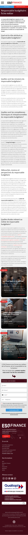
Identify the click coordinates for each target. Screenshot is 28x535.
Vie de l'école (10, 515)
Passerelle (4, 466)
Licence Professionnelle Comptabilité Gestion (12, 313)
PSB (17, 512)
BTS (3, 461)
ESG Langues (20, 514)
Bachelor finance (6, 463)
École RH (20, 512)
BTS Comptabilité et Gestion (13, 281)
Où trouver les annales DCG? (9, 450)
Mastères (4, 468)
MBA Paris (7, 512)
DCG (3, 465)
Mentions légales (8, 530)
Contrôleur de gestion (7, 445)
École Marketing (13, 512)
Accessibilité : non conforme (17, 530)
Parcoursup (18, 517)
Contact (6, 436)
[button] (14, 521)
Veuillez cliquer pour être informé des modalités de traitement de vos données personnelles (14, 414)
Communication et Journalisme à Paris (9, 514)
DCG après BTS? (6, 446)
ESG (24, 514)
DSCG (3, 470)
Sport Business (5, 515)
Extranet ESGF (5, 448)
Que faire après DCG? (7, 451)
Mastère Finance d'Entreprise (14, 344)
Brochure (7, 6)
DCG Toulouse (17, 515)
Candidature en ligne (21, 6)
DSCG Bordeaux (12, 517)
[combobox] (2, 399)
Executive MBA (23, 515)
